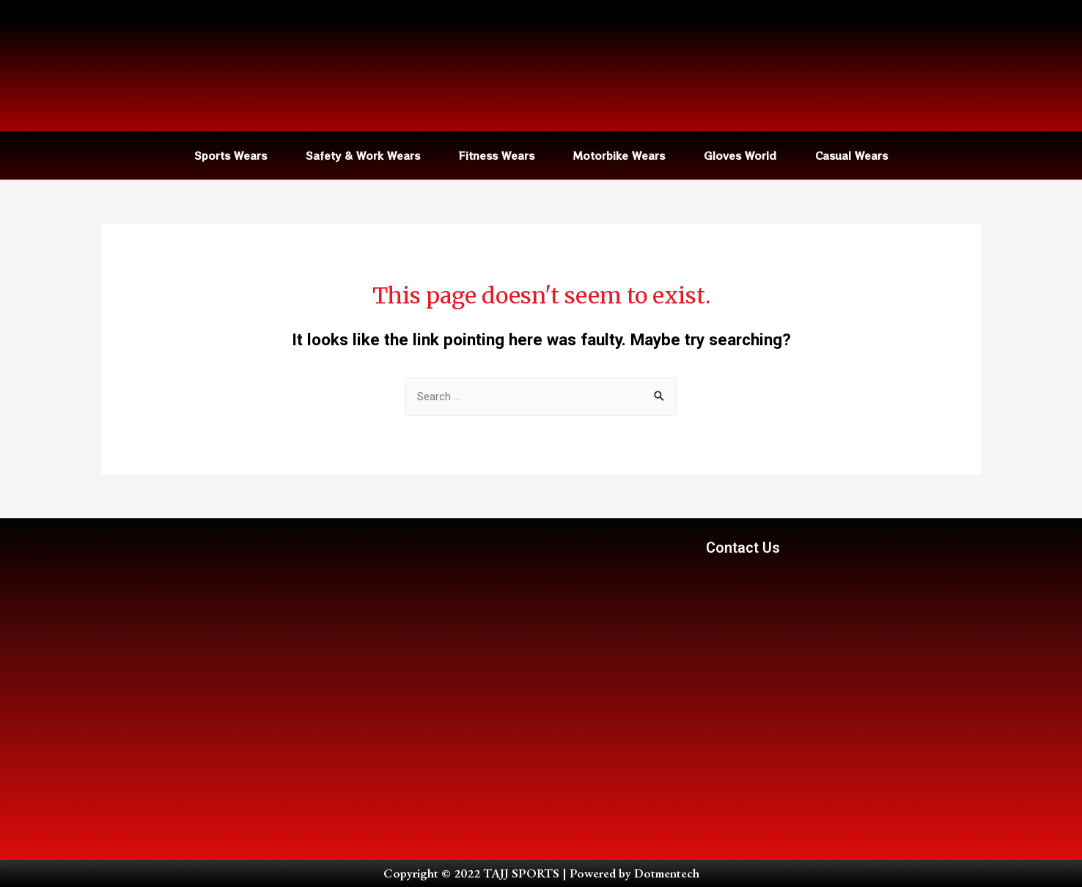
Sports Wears (230, 155)
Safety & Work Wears (363, 155)
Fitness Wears (496, 155)
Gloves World (740, 155)
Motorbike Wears (619, 155)
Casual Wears (851, 155)
